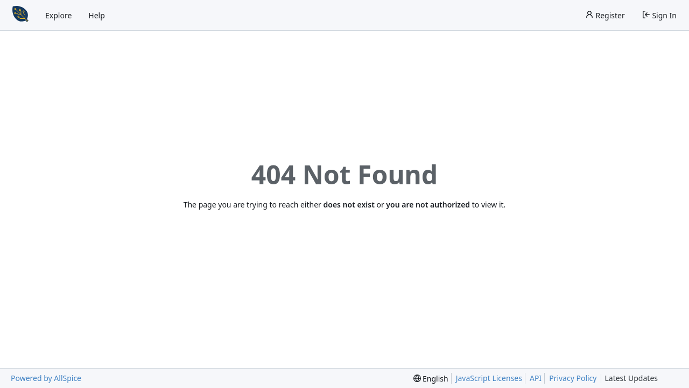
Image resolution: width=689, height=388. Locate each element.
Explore (58, 15)
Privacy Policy (572, 378)
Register (605, 15)
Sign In (659, 15)
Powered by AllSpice (46, 378)
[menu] (430, 378)
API (536, 378)
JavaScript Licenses (489, 378)
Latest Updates (639, 378)
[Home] (20, 15)
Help (96, 15)
